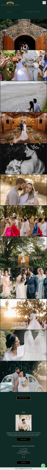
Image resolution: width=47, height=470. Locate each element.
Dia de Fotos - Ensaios (32, 11)
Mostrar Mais (23, 397)
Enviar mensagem (24, 451)
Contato (23, 462)
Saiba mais (23, 439)
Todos (9, 11)
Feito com (23, 468)
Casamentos (18, 11)
